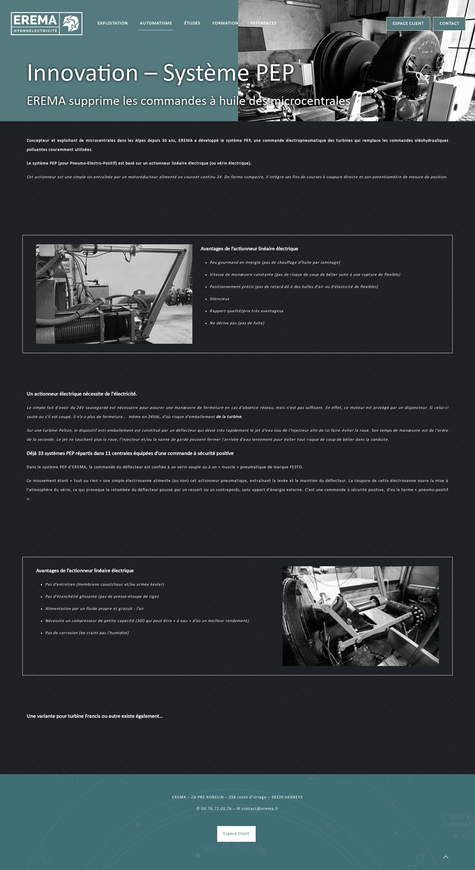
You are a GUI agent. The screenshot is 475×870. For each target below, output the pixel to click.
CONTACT (449, 24)
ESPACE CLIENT (408, 24)
